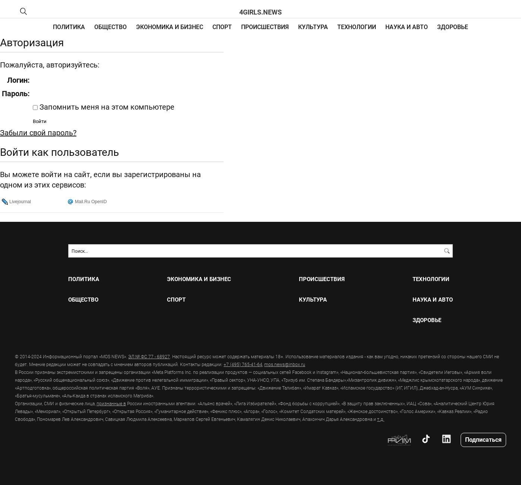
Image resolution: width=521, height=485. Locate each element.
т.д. (380, 419)
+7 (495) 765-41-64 (243, 364)
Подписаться (483, 439)
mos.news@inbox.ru (284, 364)
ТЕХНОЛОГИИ (356, 27)
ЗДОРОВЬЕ (452, 27)
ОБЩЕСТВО (110, 27)
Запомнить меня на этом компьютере (106, 106)
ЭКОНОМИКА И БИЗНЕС (169, 27)
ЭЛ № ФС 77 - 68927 (149, 356)
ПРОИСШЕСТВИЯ (265, 27)
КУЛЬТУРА (313, 27)
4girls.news (260, 12)
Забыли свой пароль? (38, 132)
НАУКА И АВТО (406, 27)
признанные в (111, 403)
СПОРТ (222, 27)
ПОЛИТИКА (69, 27)
